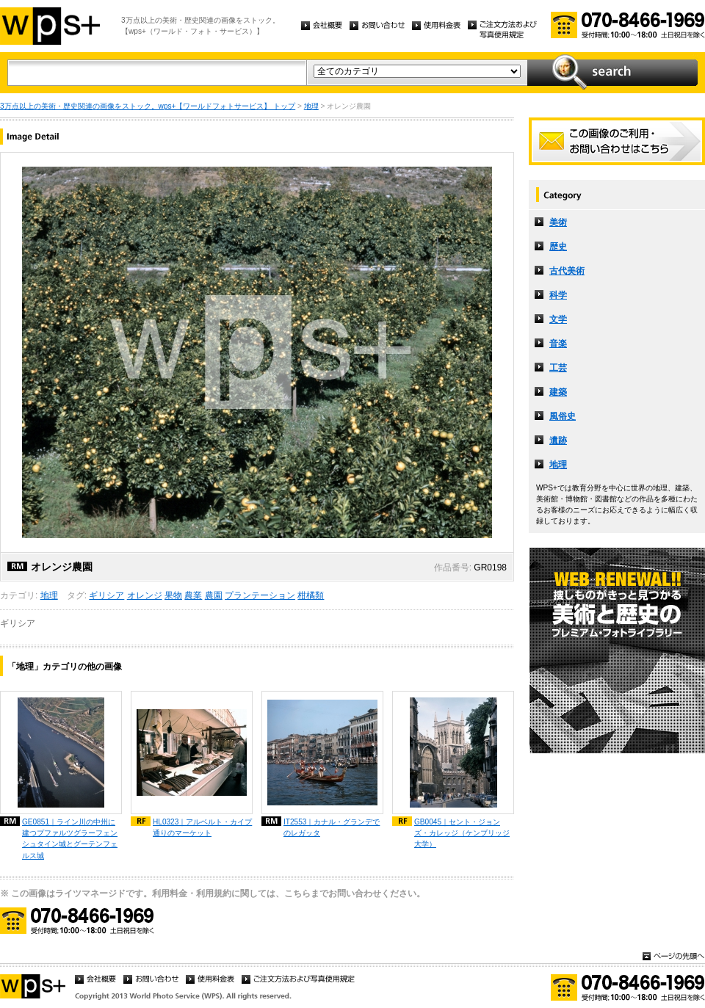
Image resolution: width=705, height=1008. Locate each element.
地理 (311, 106)
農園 (214, 595)
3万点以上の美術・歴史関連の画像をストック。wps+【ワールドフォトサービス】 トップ (147, 106)
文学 (558, 319)
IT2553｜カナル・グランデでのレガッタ (331, 827)
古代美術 (567, 271)
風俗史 (562, 416)
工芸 (558, 368)
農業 (193, 595)
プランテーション (260, 595)
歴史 (558, 247)
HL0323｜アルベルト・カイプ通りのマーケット (202, 827)
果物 (173, 595)
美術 (558, 222)
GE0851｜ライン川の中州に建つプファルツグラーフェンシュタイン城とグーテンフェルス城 (70, 838)
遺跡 (558, 440)
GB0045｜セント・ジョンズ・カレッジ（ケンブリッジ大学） (462, 833)
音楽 (558, 343)
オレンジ (144, 595)
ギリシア (106, 595)
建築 (558, 392)
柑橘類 (310, 595)
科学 (558, 295)
